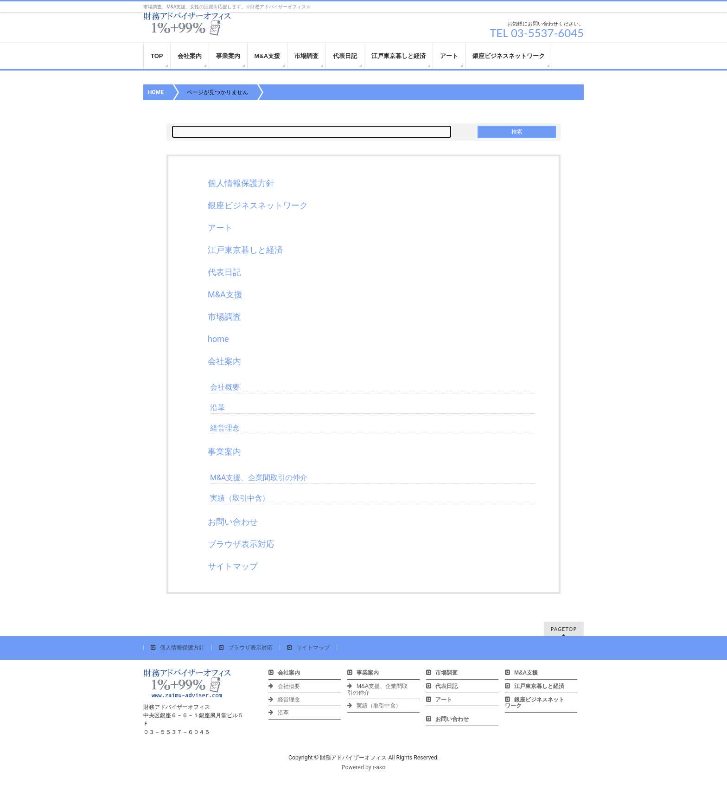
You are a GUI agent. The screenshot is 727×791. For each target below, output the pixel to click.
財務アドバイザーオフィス (353, 757)
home (218, 339)
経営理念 (225, 428)
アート (220, 227)
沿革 (217, 407)
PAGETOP (564, 629)
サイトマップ (233, 566)
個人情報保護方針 (241, 183)
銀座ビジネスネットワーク (258, 205)
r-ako (379, 767)
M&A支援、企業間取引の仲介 (258, 477)
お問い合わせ (233, 522)
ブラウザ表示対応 (241, 544)
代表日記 (224, 272)
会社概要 (225, 387)
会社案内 (224, 361)
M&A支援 (225, 294)
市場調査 (224, 317)
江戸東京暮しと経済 (245, 250)
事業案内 (224, 452)
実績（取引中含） (239, 498)
